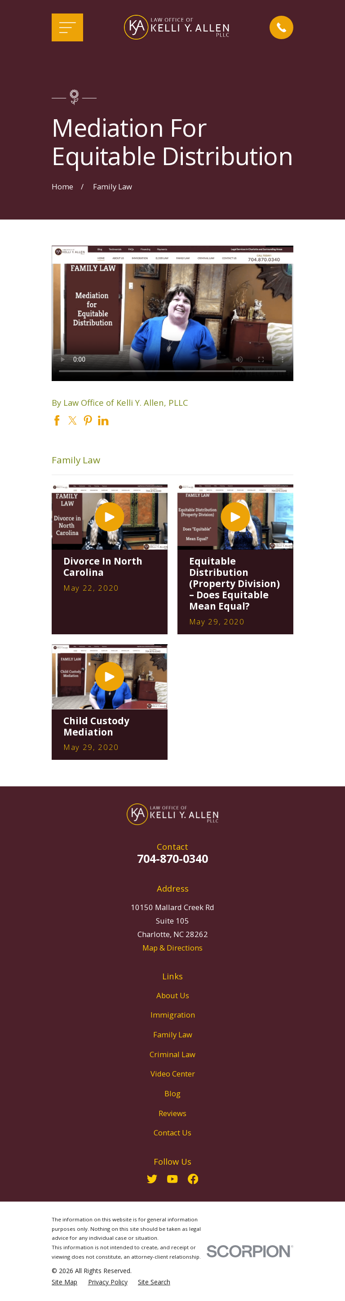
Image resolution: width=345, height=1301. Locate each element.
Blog (172, 1093)
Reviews (172, 1113)
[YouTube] (172, 1179)
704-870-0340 (172, 858)
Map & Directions (172, 947)
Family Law (172, 1034)
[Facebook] (193, 1179)
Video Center (172, 1073)
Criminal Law (172, 1054)
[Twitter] (152, 1179)
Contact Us (172, 1132)
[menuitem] (64, 1282)
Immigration (172, 1014)
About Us (172, 995)
